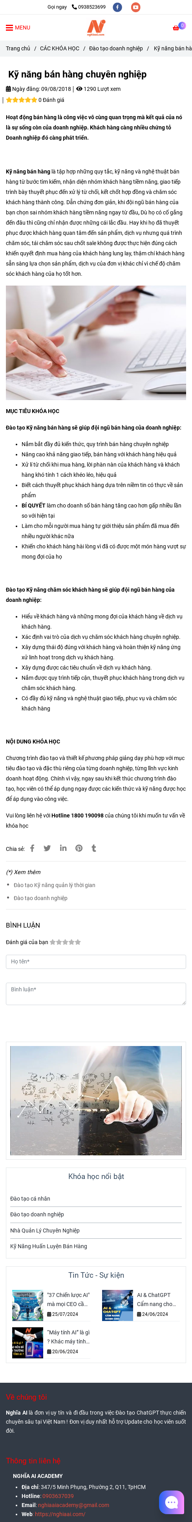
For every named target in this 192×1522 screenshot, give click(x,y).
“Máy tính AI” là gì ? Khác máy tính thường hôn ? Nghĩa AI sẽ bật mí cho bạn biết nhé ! (68, 1337)
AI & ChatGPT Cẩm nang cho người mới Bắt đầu (154, 1300)
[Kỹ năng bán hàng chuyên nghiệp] (96, 27)
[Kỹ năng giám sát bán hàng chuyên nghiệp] (179, 28)
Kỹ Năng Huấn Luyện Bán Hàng (48, 1246)
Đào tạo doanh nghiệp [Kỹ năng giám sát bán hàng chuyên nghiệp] (116, 48)
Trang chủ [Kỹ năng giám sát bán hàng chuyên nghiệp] (18, 48)
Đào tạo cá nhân (30, 1198)
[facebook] (118, 7)
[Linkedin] (63, 848)
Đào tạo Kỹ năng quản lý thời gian (54, 885)
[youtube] (135, 7)
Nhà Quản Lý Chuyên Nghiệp (45, 1230)
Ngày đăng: (23, 89)
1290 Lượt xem (98, 89)
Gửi (170, 1019)
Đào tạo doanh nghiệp (41, 898)
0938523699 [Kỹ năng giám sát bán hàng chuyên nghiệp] (89, 7)
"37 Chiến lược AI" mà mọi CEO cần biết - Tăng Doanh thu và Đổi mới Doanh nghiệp (68, 1300)
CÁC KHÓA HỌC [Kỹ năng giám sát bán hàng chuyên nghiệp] (59, 48)
